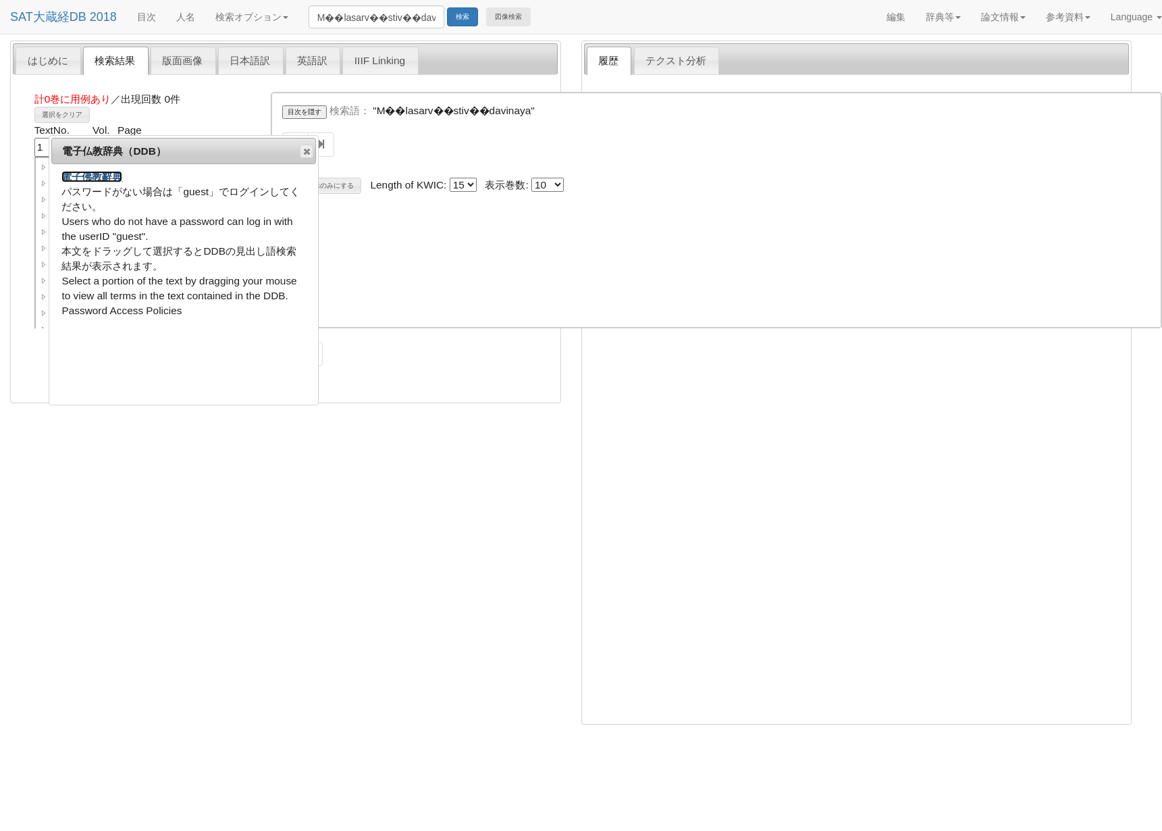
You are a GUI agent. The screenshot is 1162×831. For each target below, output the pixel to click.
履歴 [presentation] (608, 60)
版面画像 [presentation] (182, 60)
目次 (146, 16)
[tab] (48, 60)
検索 (462, 16)
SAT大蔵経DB (48, 17)
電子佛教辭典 (91, 176)
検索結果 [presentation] (115, 60)
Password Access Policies (121, 310)
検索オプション (251, 16)
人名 (185, 16)
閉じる (306, 151)
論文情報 (1003, 16)
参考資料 (1068, 16)
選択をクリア (62, 114)
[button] (43, 166)
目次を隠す (304, 112)
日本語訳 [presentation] (250, 60)
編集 (896, 16)
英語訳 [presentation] (312, 60)
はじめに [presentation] (48, 60)
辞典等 (943, 16)
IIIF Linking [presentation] (379, 60)
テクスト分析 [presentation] (675, 60)
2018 (103, 17)
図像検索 (508, 16)
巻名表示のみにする (323, 185)
